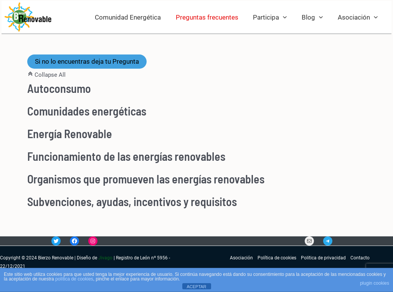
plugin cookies (374, 283)
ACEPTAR (196, 286)
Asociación (241, 258)
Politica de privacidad (323, 258)
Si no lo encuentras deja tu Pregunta (87, 61)
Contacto (360, 258)
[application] (287, 17)
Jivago (105, 258)
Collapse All (46, 74)
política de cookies (74, 279)
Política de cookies (277, 258)
